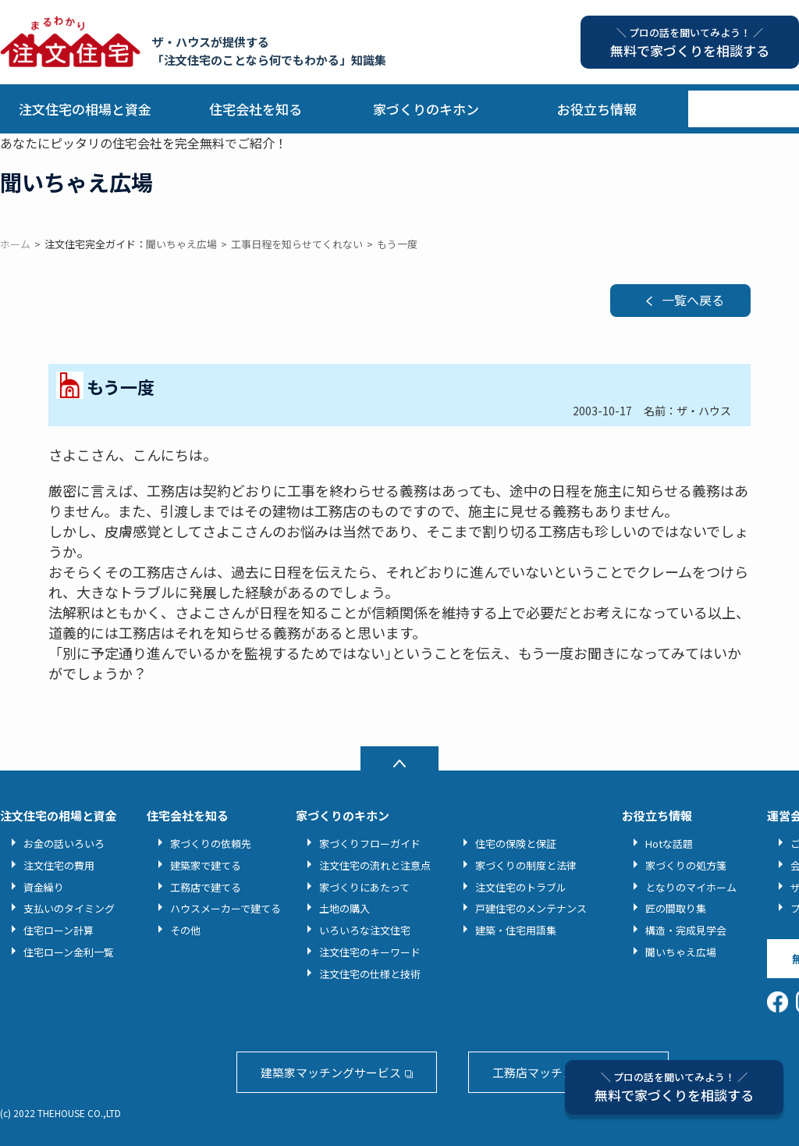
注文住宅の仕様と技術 (370, 973)
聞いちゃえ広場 (680, 952)
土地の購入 (344, 908)
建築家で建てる (205, 865)
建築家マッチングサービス (331, 1072)
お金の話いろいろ (64, 843)
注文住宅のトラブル (520, 887)
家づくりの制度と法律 (526, 865)
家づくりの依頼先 (210, 843)
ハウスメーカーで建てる (225, 908)
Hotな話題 (669, 843)
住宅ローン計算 (58, 930)
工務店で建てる (205, 887)
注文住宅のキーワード (370, 952)
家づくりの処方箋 (685, 865)
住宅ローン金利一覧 (68, 952)
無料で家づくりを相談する (674, 1087)
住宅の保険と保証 (515, 843)
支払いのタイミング (69, 908)
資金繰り (43, 887)
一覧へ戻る (693, 299)
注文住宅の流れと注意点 (375, 865)
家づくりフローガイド (370, 843)
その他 (185, 930)
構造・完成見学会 (685, 930)
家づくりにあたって (364, 887)
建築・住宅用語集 (515, 930)
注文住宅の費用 (58, 865)
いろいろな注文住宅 (364, 930)
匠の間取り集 (675, 908)
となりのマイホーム (691, 887)
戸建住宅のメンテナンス (531, 908)
